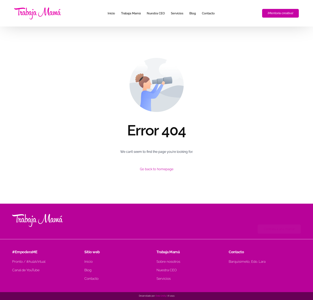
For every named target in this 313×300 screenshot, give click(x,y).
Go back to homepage (156, 169)
